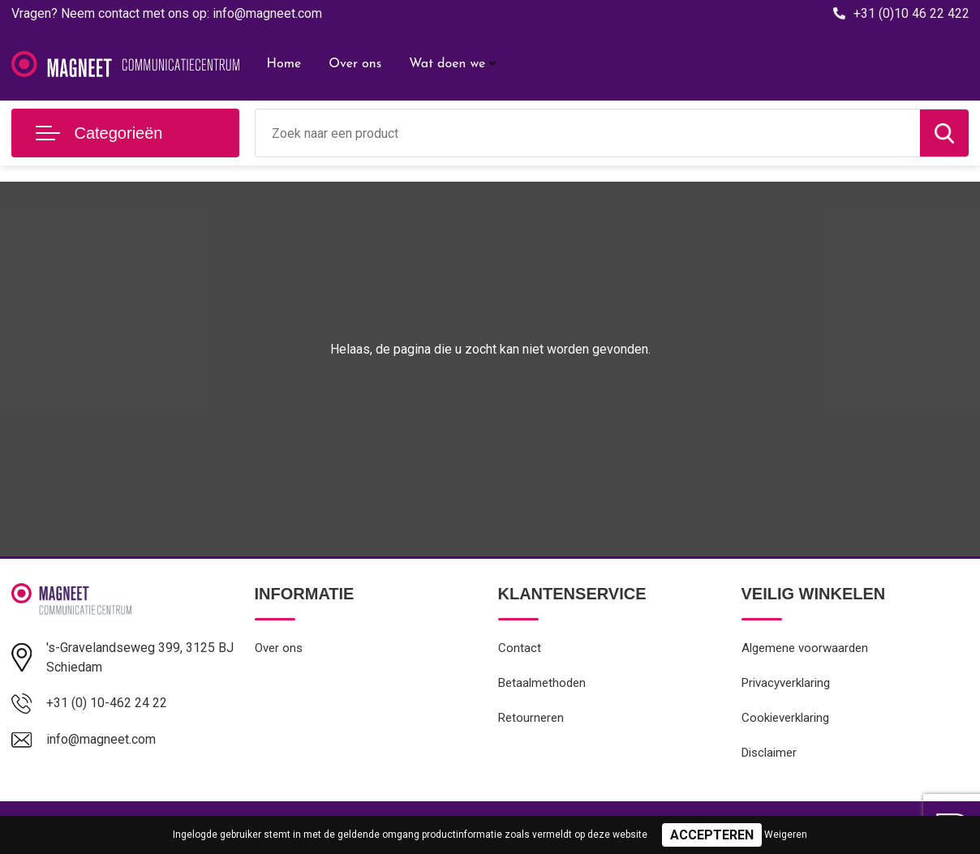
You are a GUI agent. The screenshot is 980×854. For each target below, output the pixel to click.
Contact (519, 648)
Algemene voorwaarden (804, 648)
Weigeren (785, 834)
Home (284, 64)
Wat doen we (447, 64)
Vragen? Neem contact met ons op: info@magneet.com (166, 13)
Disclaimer (769, 752)
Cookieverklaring (785, 717)
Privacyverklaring (785, 683)
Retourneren (531, 717)
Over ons (355, 64)
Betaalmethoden (542, 683)
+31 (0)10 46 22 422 (911, 13)
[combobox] (588, 133)
